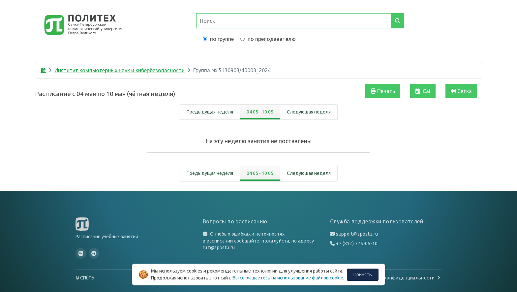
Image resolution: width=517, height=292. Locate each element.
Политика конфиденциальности (401, 277)
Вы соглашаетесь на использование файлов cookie (287, 277)
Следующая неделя (309, 111)
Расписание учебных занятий (107, 236)
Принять (362, 274)
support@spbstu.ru (357, 234)
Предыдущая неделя (210, 111)
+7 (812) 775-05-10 (357, 243)
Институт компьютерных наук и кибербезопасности (119, 70)
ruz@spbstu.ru (219, 247)
